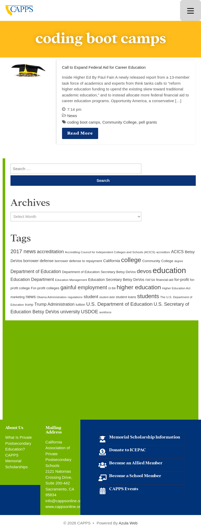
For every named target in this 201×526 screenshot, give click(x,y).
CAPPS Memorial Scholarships (16, 461)
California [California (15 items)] (111, 260)
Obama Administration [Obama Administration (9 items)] (51, 297)
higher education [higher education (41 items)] (139, 287)
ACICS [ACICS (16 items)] (177, 252)
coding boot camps (83, 122)
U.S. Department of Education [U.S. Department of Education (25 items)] (119, 304)
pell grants (148, 122)
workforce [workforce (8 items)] (105, 312)
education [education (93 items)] (169, 270)
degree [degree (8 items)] (178, 261)
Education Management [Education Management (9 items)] (71, 279)
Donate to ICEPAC (127, 449)
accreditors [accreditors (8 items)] (163, 252)
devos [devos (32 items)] (144, 271)
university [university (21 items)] (70, 311)
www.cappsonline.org (64, 506)
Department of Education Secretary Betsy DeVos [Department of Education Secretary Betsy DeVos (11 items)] (99, 272)
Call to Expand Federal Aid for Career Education (104, 67)
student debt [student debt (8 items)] (107, 297)
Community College (119, 122)
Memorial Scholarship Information (144, 436)
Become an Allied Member (136, 462)
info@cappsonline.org (64, 501)
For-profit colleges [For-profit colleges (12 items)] (45, 288)
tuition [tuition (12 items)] (80, 305)
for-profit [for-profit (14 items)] (181, 280)
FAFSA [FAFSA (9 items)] (150, 279)
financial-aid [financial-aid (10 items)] (165, 280)
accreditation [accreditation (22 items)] (50, 251)
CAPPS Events (123, 488)
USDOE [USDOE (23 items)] (89, 311)
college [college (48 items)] (131, 259)
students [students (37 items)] (148, 296)
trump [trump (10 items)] (29, 305)
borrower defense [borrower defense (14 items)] (38, 261)
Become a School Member (135, 475)
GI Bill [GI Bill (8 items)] (111, 288)
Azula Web (128, 523)
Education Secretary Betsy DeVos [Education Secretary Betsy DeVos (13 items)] (116, 280)
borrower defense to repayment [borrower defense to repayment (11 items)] (78, 261)
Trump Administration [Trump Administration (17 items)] (54, 304)
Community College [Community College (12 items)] (157, 261)
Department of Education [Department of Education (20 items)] (35, 271)
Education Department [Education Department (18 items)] (32, 279)
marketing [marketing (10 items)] (17, 297)
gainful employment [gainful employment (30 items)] (83, 287)
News (72, 115)
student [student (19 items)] (90, 296)
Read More (80, 132)
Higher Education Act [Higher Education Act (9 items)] (176, 288)
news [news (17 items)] (31, 296)
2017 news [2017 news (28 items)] (23, 251)
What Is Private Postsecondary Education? (18, 443)
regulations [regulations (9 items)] (75, 297)
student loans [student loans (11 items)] (126, 297)
